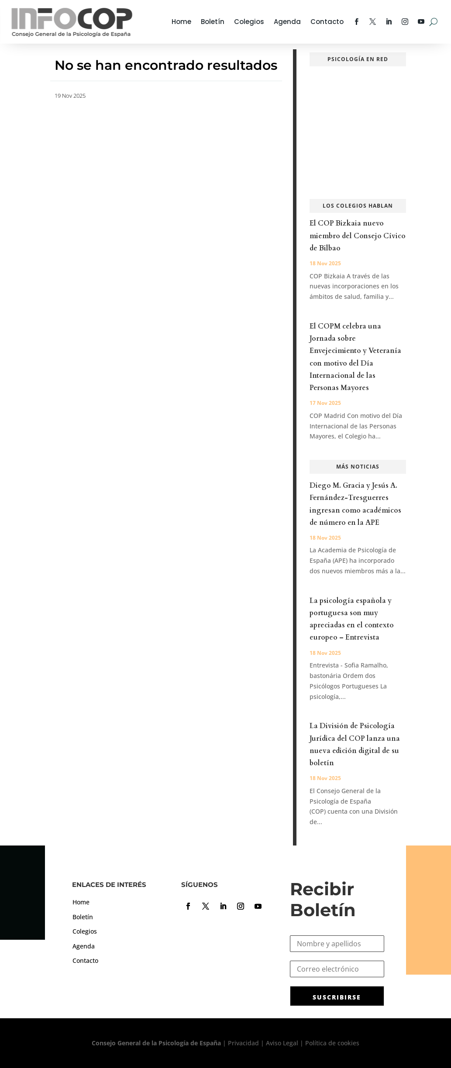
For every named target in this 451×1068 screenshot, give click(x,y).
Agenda (287, 21)
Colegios (249, 21)
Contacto (327, 21)
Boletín (212, 21)
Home (181, 21)
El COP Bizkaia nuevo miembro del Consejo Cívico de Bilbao (358, 236)
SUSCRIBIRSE (337, 997)
